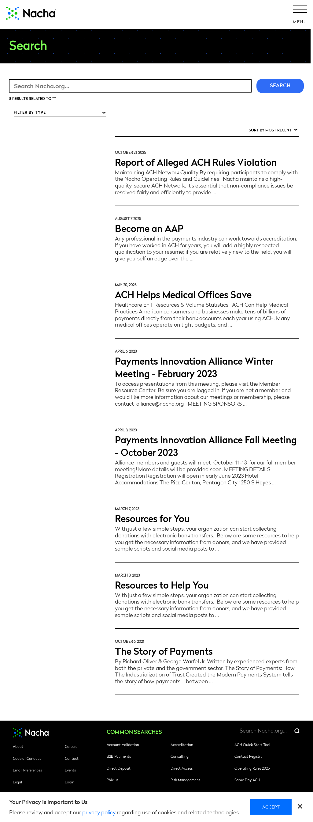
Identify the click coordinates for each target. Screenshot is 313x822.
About (18, 746)
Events (70, 769)
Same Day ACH (247, 779)
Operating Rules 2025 (252, 768)
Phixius (112, 779)
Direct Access (182, 768)
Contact (72, 758)
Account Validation (123, 744)
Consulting (180, 756)
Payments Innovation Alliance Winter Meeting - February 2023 (194, 366)
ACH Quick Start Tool (252, 744)
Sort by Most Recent (270, 129)
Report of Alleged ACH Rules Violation (196, 161)
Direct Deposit (119, 768)
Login (69, 781)
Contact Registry (248, 756)
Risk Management (185, 779)
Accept (271, 806)
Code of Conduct (27, 758)
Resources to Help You (161, 584)
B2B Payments (119, 756)
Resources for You (152, 518)
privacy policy (99, 812)
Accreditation (182, 744)
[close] (300, 807)
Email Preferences (27, 769)
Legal (17, 781)
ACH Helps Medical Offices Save (183, 294)
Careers (71, 746)
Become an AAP (149, 228)
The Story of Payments (164, 650)
